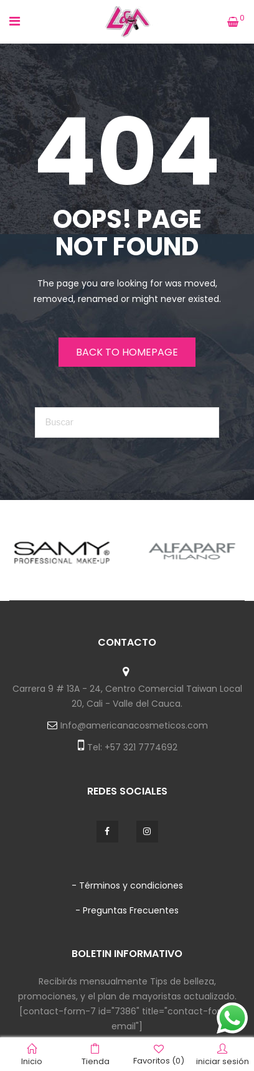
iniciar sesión (222, 1055)
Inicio (31, 1055)
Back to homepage (127, 352)
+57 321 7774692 (141, 747)
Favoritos (158, 1054)
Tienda (96, 1055)
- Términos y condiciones (127, 885)
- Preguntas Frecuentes (127, 910)
